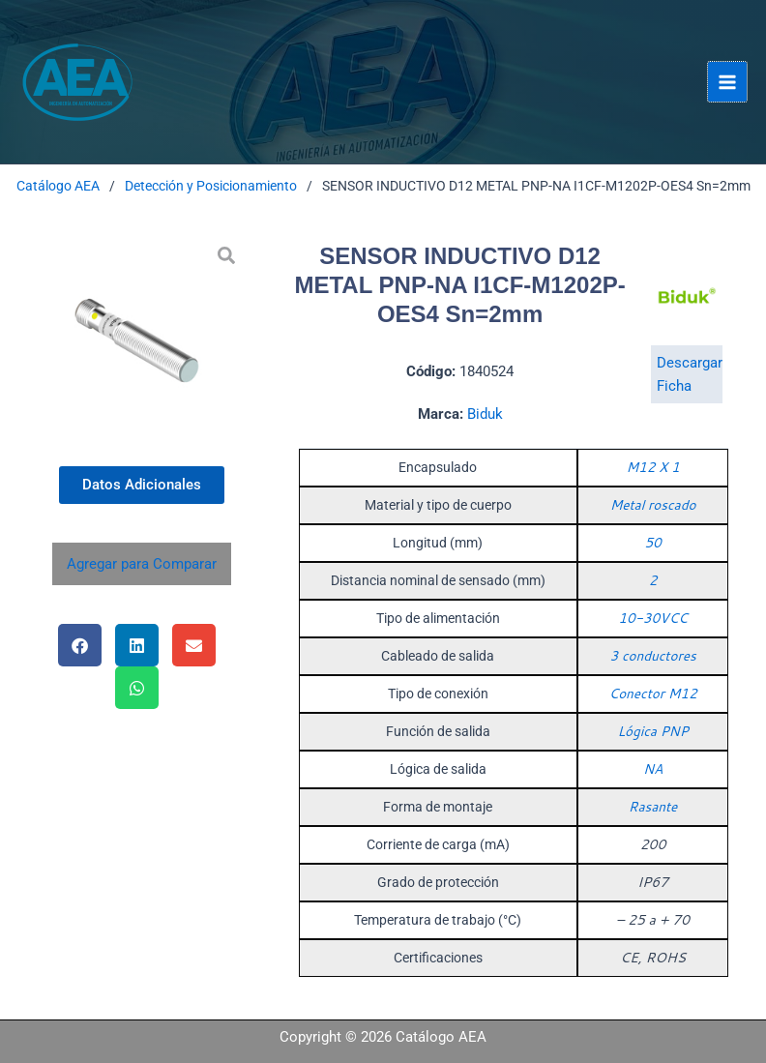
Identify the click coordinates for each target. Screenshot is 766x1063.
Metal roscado (653, 505)
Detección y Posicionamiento (211, 185)
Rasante (653, 806)
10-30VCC (652, 618)
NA (653, 769)
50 (653, 542)
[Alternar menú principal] (727, 81)
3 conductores (652, 655)
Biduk (485, 414)
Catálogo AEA (58, 185)
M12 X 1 (653, 467)
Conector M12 (652, 693)
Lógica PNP (653, 731)
